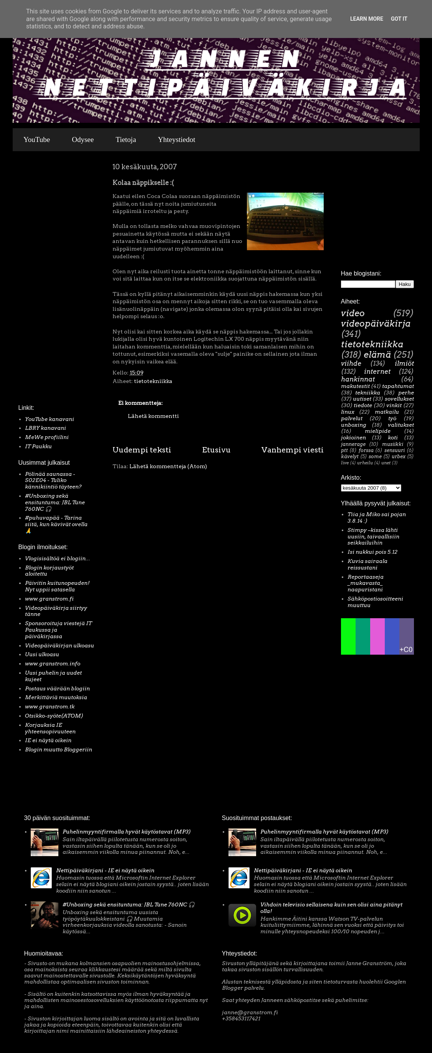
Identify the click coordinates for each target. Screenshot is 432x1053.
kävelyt (350, 456)
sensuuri (394, 450)
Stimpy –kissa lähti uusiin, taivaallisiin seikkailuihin (373, 536)
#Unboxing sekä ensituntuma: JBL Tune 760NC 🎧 (55, 502)
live (345, 462)
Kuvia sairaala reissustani (367, 564)
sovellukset (399, 399)
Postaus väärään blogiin (57, 688)
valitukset (401, 425)
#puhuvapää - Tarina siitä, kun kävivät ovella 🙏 (56, 524)
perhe (406, 393)
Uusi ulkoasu (42, 654)
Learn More (366, 19)
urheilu (365, 462)
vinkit (394, 405)
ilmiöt (404, 363)
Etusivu (216, 449)
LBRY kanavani (45, 428)
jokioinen (353, 437)
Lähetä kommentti (153, 416)
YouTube (36, 139)
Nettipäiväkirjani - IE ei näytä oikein (105, 870)
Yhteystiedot (176, 139)
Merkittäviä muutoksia (56, 697)
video (353, 313)
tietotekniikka (153, 381)
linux (347, 412)
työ (392, 418)
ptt (344, 450)
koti (393, 437)
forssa (366, 450)
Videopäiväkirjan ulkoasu (59, 645)
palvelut (351, 418)
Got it (399, 19)
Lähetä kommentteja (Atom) (168, 466)
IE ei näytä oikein (48, 740)
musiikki (392, 444)
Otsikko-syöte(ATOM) (54, 716)
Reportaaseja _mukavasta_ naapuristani (366, 583)
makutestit (355, 386)
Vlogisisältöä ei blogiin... (57, 558)
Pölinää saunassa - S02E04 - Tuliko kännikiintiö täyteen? (53, 480)
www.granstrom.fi (49, 599)
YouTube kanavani (49, 419)
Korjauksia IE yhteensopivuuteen (50, 728)
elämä (377, 354)
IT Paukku (38, 446)
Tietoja (126, 139)
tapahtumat (398, 386)
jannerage (353, 444)
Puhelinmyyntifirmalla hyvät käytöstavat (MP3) (127, 832)
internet (377, 371)
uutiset (362, 399)
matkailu (387, 412)
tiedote (363, 405)
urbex (399, 456)
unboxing (353, 425)
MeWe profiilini (47, 437)
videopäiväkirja (375, 323)
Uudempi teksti (142, 449)
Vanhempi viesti (293, 449)
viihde (351, 363)
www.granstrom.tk (49, 706)
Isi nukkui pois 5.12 (372, 552)
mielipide (378, 431)
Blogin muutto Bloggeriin (58, 749)
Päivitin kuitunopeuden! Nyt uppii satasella (57, 586)
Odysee (83, 139)
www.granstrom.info (52, 663)
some (375, 456)
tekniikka (367, 393)
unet (386, 462)
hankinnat (358, 379)
